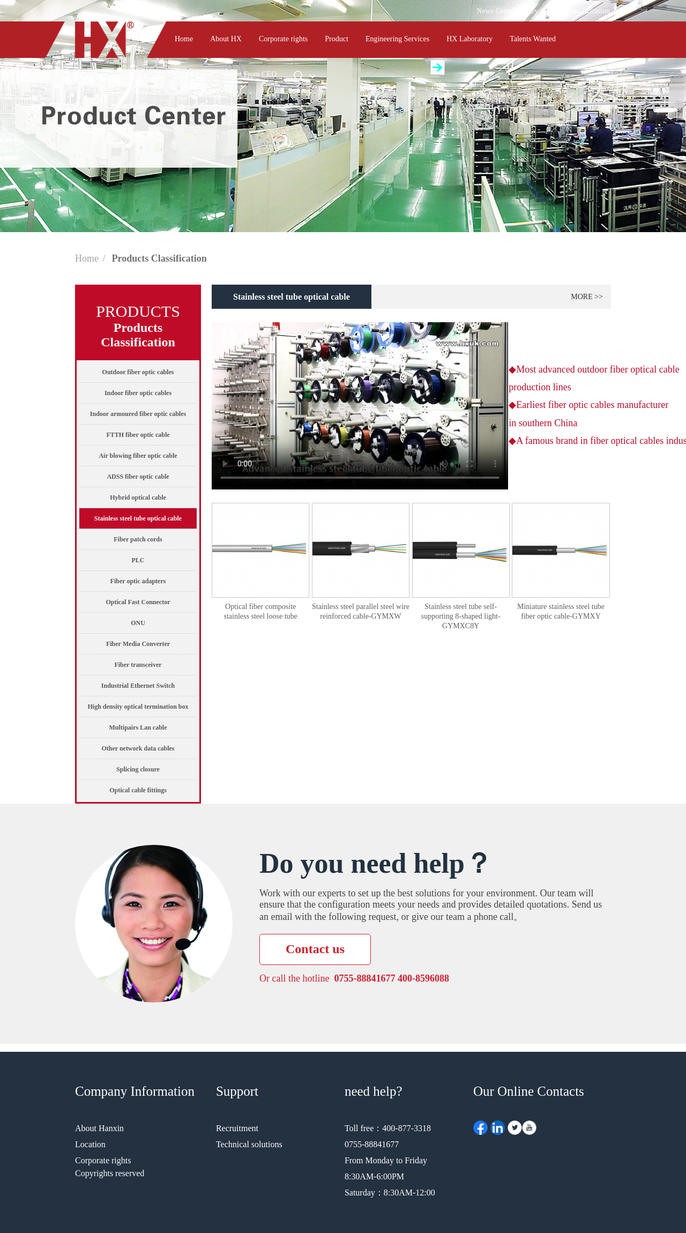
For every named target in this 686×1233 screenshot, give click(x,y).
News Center (496, 11)
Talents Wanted (533, 39)
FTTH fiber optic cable (137, 435)
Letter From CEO (250, 74)
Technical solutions (249, 1144)
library (528, 11)
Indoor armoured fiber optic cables (138, 414)
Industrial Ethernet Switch (138, 685)
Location (90, 1144)
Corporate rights (283, 39)
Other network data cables (137, 748)
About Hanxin (99, 1128)
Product (336, 39)
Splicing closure (138, 769)
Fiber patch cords (138, 539)
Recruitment (237, 1128)
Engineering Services (397, 39)
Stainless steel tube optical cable (138, 518)
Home (184, 39)
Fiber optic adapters (138, 581)
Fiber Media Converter (138, 644)
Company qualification (575, 11)
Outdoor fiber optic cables (138, 372)
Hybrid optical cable (138, 497)
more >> (587, 297)
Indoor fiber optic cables (138, 393)
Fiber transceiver (137, 665)
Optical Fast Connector (138, 602)
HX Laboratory (469, 39)
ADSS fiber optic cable (138, 476)
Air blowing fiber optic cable (138, 455)
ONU (138, 623)
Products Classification (159, 258)
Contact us (191, 74)
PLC (138, 560)
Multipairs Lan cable (138, 727)
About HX (226, 39)
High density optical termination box (137, 706)
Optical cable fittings (138, 790)
